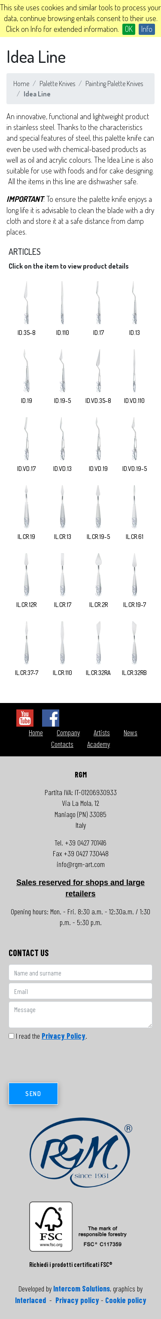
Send (33, 1093)
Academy (98, 744)
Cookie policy (125, 1300)
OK (129, 29)
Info (146, 29)
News (130, 732)
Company (68, 732)
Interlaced (30, 1300)
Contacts (62, 744)
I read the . (51, 1035)
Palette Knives (57, 83)
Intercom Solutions (81, 1288)
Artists (102, 732)
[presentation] (74, 1064)
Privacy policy (77, 1300)
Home (21, 83)
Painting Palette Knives (114, 83)
